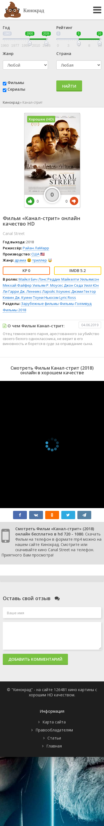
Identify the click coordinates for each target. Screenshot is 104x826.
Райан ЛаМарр (36, 247)
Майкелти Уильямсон (80, 279)
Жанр (8, 53)
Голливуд (83, 303)
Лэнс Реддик (49, 279)
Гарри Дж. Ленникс (24, 291)
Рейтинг (64, 27)
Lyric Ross (67, 297)
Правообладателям (54, 730)
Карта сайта (54, 722)
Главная (54, 746)
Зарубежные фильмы (40, 303)
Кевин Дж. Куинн (17, 297)
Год (6, 27)
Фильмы (15, 82)
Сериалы (16, 89)
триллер (39, 260)
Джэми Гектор (83, 291)
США (35, 254)
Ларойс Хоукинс (56, 291)
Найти (69, 86)
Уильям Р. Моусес (47, 285)
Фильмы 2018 (14, 309)
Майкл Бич (28, 279)
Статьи (54, 738)
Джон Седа (73, 285)
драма (20, 260)
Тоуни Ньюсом (46, 297)
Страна (63, 53)
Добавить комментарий (35, 659)
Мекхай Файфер (17, 285)
